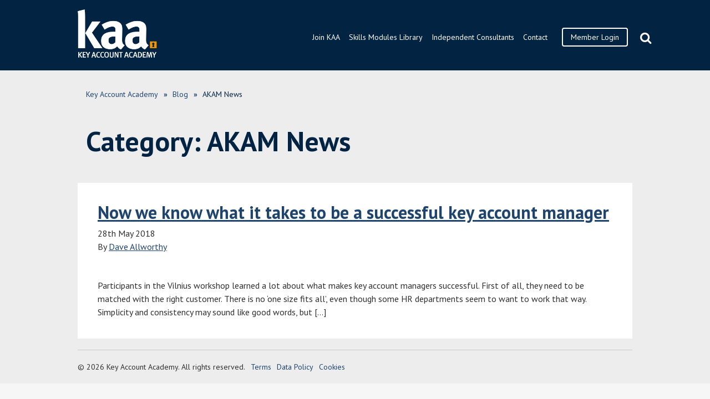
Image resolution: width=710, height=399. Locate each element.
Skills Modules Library (386, 37)
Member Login (595, 37)
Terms (261, 367)
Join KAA (326, 37)
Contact (535, 37)
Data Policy (295, 367)
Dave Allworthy (138, 246)
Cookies (332, 367)
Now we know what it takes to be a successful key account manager (353, 212)
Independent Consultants (473, 37)
